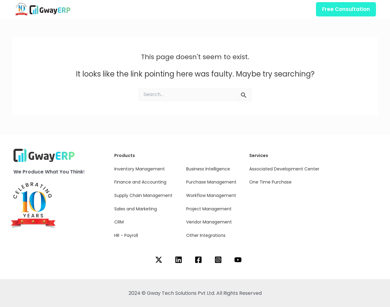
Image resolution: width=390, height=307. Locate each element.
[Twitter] (159, 260)
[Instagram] (218, 260)
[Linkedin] (178, 260)
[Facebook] (198, 260)
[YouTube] (238, 260)
